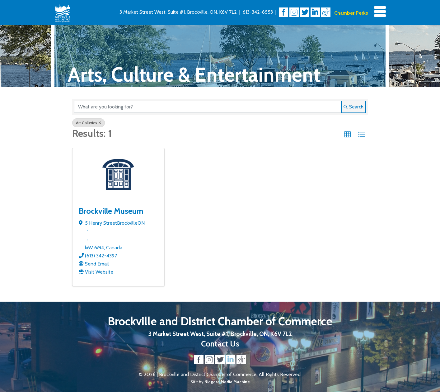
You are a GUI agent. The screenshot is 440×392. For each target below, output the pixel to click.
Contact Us (220, 343)
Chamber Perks (351, 13)
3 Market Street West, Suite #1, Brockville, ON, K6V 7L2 (178, 12)
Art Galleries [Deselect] (88, 122)
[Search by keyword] (207, 106)
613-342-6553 (258, 12)
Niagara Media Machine (227, 381)
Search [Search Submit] (353, 107)
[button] (347, 134)
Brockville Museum (111, 211)
